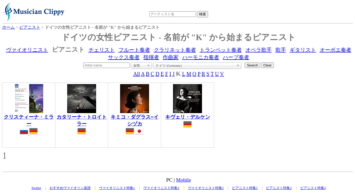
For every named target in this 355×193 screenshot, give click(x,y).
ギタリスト (303, 50)
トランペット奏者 (221, 50)
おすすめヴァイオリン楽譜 (70, 188)
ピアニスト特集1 (245, 188)
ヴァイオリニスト (27, 50)
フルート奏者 (134, 50)
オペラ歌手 (258, 50)
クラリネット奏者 (175, 50)
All (136, 74)
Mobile (183, 180)
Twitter (36, 188)
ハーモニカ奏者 (200, 57)
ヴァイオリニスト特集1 (117, 188)
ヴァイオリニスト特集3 (206, 188)
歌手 (280, 50)
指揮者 (151, 57)
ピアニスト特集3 (313, 188)
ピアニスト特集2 (279, 188)
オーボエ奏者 (335, 50)
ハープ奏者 (236, 57)
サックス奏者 (124, 57)
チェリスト (101, 50)
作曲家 (171, 57)
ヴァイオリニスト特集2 (161, 188)
